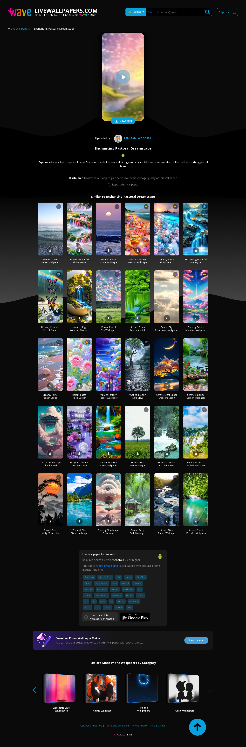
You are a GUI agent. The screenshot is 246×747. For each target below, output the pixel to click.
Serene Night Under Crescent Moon (166, 396)
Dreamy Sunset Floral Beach (167, 261)
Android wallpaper (107, 566)
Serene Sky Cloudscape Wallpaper (166, 329)
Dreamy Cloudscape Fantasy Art (108, 532)
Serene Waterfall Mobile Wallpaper (196, 464)
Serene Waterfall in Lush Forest (166, 464)
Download (123, 121)
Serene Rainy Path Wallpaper (138, 532)
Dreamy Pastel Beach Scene (50, 396)
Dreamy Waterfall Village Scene (79, 261)
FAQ (152, 725)
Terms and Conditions (117, 725)
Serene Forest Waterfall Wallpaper (196, 532)
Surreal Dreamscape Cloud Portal (50, 464)
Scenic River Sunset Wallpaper (167, 532)
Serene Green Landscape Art (137, 329)
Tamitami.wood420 (132, 138)
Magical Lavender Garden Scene (79, 464)
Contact (84, 725)
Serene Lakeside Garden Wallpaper (195, 396)
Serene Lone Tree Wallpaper (138, 464)
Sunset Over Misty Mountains (50, 532)
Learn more (196, 640)
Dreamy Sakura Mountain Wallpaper (195, 329)
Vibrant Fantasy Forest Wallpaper (108, 396)
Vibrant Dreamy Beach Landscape (137, 261)
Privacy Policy (140, 725)
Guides (162, 725)
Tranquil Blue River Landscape (79, 532)
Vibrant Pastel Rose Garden (79, 396)
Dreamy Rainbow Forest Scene (50, 329)
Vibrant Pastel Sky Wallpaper (108, 329)
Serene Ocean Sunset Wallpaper (50, 261)
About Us (97, 725)
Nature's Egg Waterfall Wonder (79, 329)
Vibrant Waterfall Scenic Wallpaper (108, 464)
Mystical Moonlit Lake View (137, 396)
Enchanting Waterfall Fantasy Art (196, 261)
